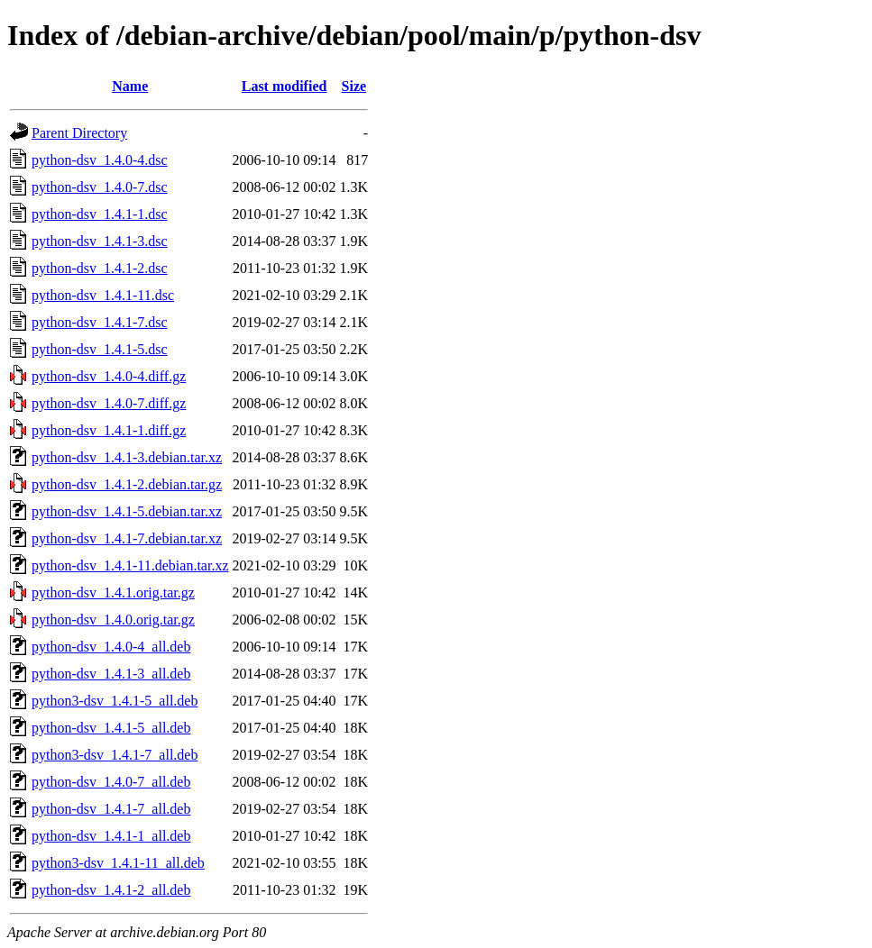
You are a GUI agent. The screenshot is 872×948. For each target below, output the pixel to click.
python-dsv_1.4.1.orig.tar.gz (113, 592)
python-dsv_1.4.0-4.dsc (100, 160)
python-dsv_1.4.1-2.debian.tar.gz (127, 484)
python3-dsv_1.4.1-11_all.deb (118, 863)
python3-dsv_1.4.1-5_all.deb (114, 700)
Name (130, 86)
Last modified (284, 86)
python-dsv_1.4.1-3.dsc (100, 241)
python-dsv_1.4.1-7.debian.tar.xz (127, 538)
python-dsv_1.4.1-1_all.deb (111, 835)
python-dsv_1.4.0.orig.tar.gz (113, 619)
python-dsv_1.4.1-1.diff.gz (109, 430)
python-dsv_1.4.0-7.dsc (100, 187)
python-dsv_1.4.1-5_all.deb (111, 727)
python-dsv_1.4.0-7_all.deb (111, 781)
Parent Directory (79, 133)
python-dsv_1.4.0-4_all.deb (111, 646)
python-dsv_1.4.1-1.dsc (100, 214)
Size (354, 86)
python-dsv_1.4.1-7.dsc (100, 322)
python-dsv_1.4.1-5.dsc (100, 349)
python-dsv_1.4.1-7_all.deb (111, 808)
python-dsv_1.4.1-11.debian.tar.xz (130, 565)
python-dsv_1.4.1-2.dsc (100, 268)
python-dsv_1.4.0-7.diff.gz (109, 403)
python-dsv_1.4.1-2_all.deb (111, 890)
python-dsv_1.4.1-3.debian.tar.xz (127, 457)
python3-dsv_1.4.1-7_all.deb (114, 754)
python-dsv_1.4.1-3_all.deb (111, 673)
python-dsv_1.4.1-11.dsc (103, 295)
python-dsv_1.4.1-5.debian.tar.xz (127, 511)
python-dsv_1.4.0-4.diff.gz (109, 376)
